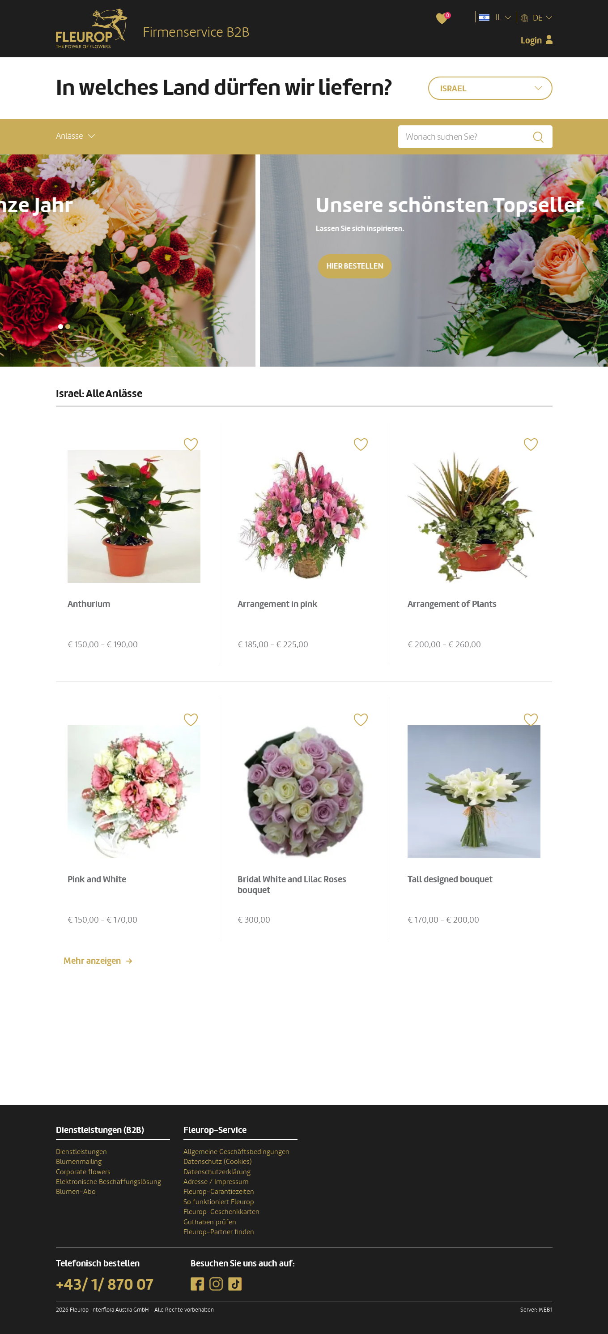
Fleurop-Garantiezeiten (218, 1192)
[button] (75, 136)
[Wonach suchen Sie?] (475, 136)
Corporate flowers (83, 1172)
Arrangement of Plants (452, 604)
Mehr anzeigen (92, 961)
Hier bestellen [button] (95, 266)
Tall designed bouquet (450, 879)
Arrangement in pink (278, 604)
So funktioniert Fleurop (218, 1202)
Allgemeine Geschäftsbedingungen (236, 1152)
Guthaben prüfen (209, 1222)
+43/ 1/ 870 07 (104, 1285)
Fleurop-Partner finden (218, 1232)
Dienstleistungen (81, 1152)
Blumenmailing (79, 1162)
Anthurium (89, 604)
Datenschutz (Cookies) (217, 1162)
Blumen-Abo (76, 1192)
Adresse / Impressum (216, 1182)
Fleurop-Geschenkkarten (221, 1212)
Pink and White (97, 879)
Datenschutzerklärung (217, 1172)
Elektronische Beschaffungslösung (108, 1182)
